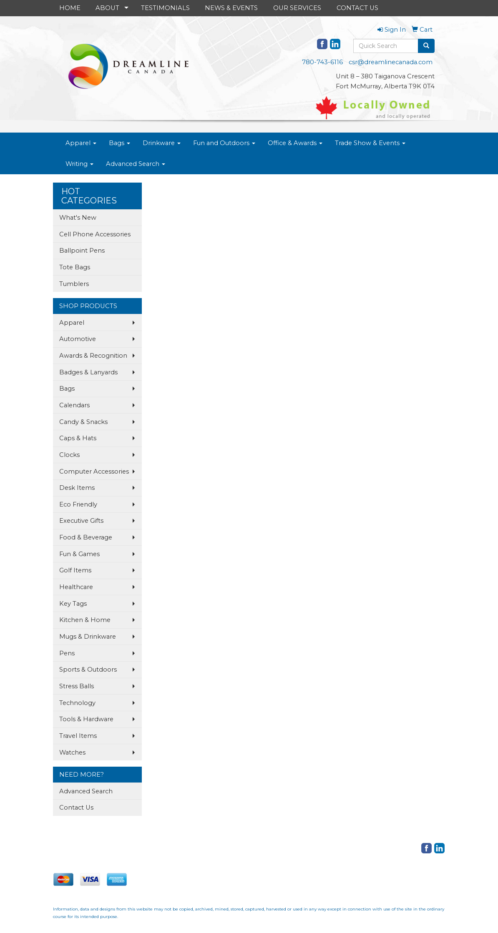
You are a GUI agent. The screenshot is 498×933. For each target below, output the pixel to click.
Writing (79, 164)
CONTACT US (357, 8)
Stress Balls (76, 686)
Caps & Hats (77, 438)
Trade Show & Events (370, 143)
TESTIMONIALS (165, 8)
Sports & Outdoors (88, 669)
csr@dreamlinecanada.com (391, 62)
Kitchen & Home (85, 620)
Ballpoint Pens (82, 250)
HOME (69, 8)
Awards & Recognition (93, 355)
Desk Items (77, 488)
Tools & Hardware (86, 719)
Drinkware (162, 143)
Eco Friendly (78, 504)
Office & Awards (295, 143)
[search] (426, 46)
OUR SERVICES (297, 8)
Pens (67, 653)
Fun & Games (79, 554)
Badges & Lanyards (88, 372)
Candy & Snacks (83, 422)
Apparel (80, 143)
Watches (72, 752)
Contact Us (76, 807)
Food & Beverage (85, 537)
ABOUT (107, 8)
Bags (119, 143)
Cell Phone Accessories (95, 234)
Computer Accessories (94, 471)
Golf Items (75, 570)
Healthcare (76, 587)
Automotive (77, 339)
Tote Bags (74, 267)
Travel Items (78, 736)
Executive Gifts (81, 520)
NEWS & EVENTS (231, 8)
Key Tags (73, 603)
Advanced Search (135, 164)
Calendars (74, 405)
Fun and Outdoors (224, 143)
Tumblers (74, 284)
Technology (77, 703)
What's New (77, 217)
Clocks (69, 455)
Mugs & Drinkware (87, 636)
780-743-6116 (322, 62)
